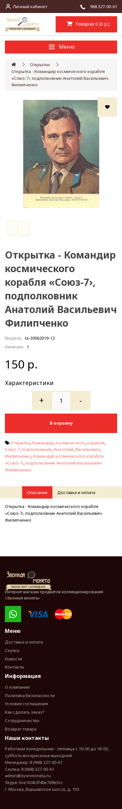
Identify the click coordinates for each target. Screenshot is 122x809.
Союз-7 (12, 449)
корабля (95, 443)
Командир (43, 443)
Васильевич (87, 449)
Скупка (12, 650)
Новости (13, 659)
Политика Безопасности (30, 695)
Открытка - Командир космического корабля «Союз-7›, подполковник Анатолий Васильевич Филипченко (59, 78)
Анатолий (64, 449)
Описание (37, 492)
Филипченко (18, 456)
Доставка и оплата (76, 492)
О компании (17, 687)
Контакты (14, 667)
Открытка (20, 443)
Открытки (40, 64)
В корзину (61, 423)
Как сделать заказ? (25, 712)
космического (70, 443)
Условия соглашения (26, 703)
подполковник (37, 449)
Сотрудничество (22, 720)
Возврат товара (20, 729)
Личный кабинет (30, 6)
